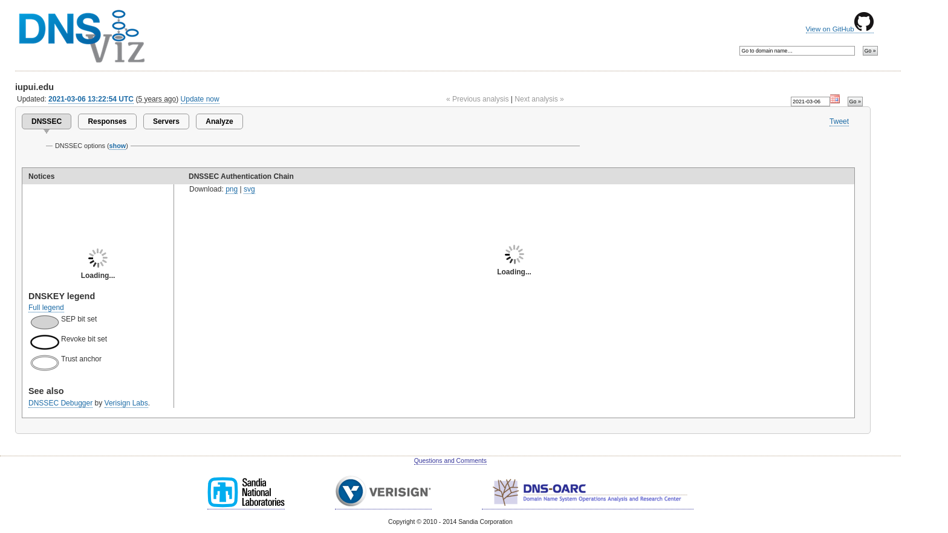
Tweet (839, 121)
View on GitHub (840, 29)
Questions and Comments (450, 460)
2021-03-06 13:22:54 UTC (91, 99)
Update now (200, 99)
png (232, 189)
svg (249, 189)
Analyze (219, 121)
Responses (107, 121)
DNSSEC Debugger (60, 403)
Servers (166, 121)
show (117, 145)
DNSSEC (46, 121)
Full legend (46, 307)
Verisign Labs (126, 403)
